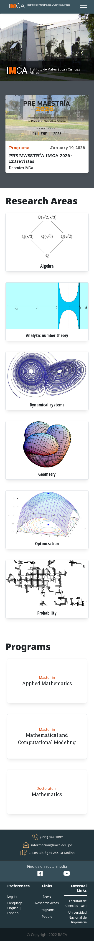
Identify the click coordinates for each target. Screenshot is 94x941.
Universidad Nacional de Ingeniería (77, 917)
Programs (46, 910)
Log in (12, 896)
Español (13, 913)
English (12, 908)
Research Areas (47, 903)
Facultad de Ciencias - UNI (76, 903)
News (47, 896)
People (47, 916)
